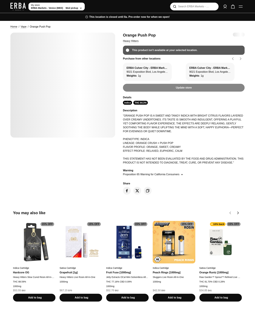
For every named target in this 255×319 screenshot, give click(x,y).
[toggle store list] (56, 6)
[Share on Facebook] (127, 191)
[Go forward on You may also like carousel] (238, 213)
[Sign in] (225, 6)
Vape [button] (24, 26)
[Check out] (233, 6)
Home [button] (13, 26)
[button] (131, 41)
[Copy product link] (148, 191)
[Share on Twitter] (137, 191)
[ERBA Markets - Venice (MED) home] (18, 6)
